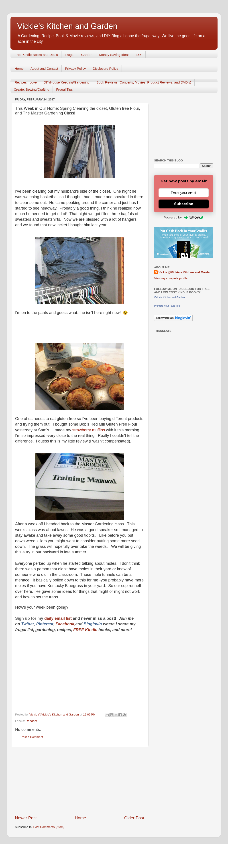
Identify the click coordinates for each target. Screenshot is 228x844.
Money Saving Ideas (114, 55)
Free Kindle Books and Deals (36, 55)
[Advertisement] (79, 781)
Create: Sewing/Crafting (31, 89)
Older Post (134, 817)
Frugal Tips (64, 89)
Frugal (69, 55)
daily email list (58, 618)
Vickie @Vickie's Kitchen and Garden (185, 272)
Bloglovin (93, 624)
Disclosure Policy (105, 68)
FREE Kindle (85, 630)
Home (19, 68)
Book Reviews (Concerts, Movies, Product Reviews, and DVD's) (143, 82)
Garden (86, 55)
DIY (139, 55)
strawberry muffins (89, 430)
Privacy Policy (75, 68)
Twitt (25, 624)
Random (31, 721)
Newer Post (26, 817)
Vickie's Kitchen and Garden (67, 26)
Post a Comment (32, 737)
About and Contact (44, 68)
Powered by (183, 217)
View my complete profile (170, 278)
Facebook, (65, 624)
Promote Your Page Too (167, 305)
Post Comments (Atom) (49, 827)
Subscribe (183, 204)
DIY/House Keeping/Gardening (67, 82)
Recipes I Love (26, 82)
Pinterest (44, 624)
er (32, 624)
